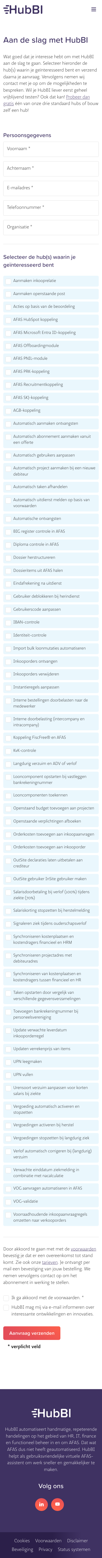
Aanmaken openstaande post (39, 293)
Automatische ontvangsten (37, 518)
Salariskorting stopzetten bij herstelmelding (51, 910)
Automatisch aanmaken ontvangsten (45, 423)
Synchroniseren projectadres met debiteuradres (42, 958)
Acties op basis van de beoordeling (44, 306)
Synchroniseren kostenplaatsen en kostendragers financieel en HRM (43, 939)
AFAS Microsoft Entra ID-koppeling (44, 332)
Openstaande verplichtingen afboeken (47, 821)
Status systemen (74, 1549)
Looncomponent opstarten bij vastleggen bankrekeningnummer (49, 779)
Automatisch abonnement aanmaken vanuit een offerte (52, 439)
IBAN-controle (26, 622)
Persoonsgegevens (27, 135)
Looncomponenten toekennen (40, 795)
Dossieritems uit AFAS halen (38, 570)
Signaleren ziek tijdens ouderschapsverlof (49, 923)
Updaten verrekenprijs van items (41, 1049)
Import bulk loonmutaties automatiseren (49, 648)
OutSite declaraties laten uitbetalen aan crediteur (48, 863)
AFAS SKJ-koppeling (30, 397)
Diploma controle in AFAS (36, 544)
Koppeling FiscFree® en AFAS (39, 737)
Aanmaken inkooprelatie (34, 280)
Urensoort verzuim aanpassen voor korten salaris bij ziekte (50, 1090)
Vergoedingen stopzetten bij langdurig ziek (51, 1138)
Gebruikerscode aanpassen (37, 609)
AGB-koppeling (26, 410)
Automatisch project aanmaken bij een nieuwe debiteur (54, 471)
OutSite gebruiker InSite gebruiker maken (49, 879)
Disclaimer (77, 1541)
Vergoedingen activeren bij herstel (43, 1125)
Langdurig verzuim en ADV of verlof (45, 763)
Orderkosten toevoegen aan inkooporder (49, 847)
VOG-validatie (25, 1201)
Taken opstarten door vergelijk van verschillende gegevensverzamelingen (47, 995)
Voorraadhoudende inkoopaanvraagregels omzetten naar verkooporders (50, 1217)
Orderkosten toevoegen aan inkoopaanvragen (53, 834)
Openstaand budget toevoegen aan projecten (53, 808)
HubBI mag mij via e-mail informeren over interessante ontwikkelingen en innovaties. (52, 1311)
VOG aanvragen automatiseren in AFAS (47, 1188)
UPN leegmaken (27, 1061)
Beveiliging (22, 1549)
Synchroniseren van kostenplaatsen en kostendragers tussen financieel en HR (47, 977)
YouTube (57, 1504)
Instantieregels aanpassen (36, 687)
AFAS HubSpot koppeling (35, 319)
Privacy (45, 1549)
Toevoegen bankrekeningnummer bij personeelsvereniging (45, 1014)
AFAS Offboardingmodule (36, 345)
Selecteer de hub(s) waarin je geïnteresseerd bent (39, 261)
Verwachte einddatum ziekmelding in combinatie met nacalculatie (46, 1173)
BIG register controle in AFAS (39, 531)
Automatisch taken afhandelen (40, 487)
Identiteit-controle (30, 635)
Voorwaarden (48, 1541)
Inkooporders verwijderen (36, 674)
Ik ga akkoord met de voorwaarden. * (47, 1298)
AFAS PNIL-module (30, 358)
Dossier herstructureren (34, 557)
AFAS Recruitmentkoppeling (38, 384)
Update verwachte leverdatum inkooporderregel (40, 1033)
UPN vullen (23, 1074)
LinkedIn (41, 1504)
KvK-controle (24, 750)
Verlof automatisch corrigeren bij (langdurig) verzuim (52, 1154)
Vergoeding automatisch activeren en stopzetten (46, 1109)
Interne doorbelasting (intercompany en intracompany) (49, 722)
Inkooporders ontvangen (35, 661)
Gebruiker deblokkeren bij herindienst (46, 596)
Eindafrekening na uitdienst (37, 583)
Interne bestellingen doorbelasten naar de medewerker (50, 703)
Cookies (22, 1541)
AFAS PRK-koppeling (31, 371)
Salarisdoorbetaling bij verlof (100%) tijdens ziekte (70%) (51, 895)
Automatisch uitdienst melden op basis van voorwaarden (51, 503)
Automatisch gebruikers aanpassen (44, 455)
